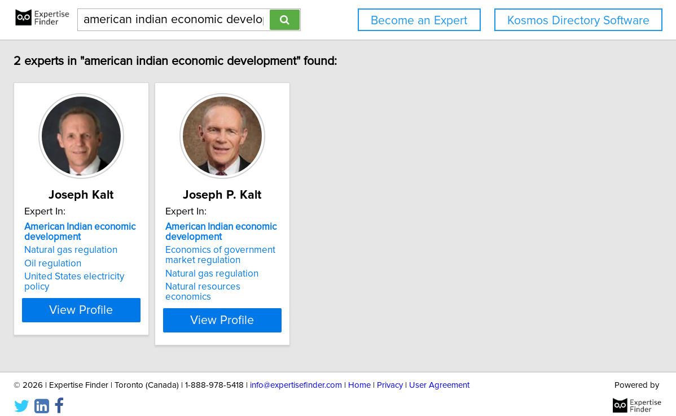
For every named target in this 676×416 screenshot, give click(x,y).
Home (359, 375)
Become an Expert (419, 21)
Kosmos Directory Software (578, 21)
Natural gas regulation (141, 250)
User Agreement (439, 375)
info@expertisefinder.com (296, 375)
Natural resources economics (325, 287)
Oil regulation (123, 264)
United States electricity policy (158, 277)
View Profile (166, 310)
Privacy (390, 375)
